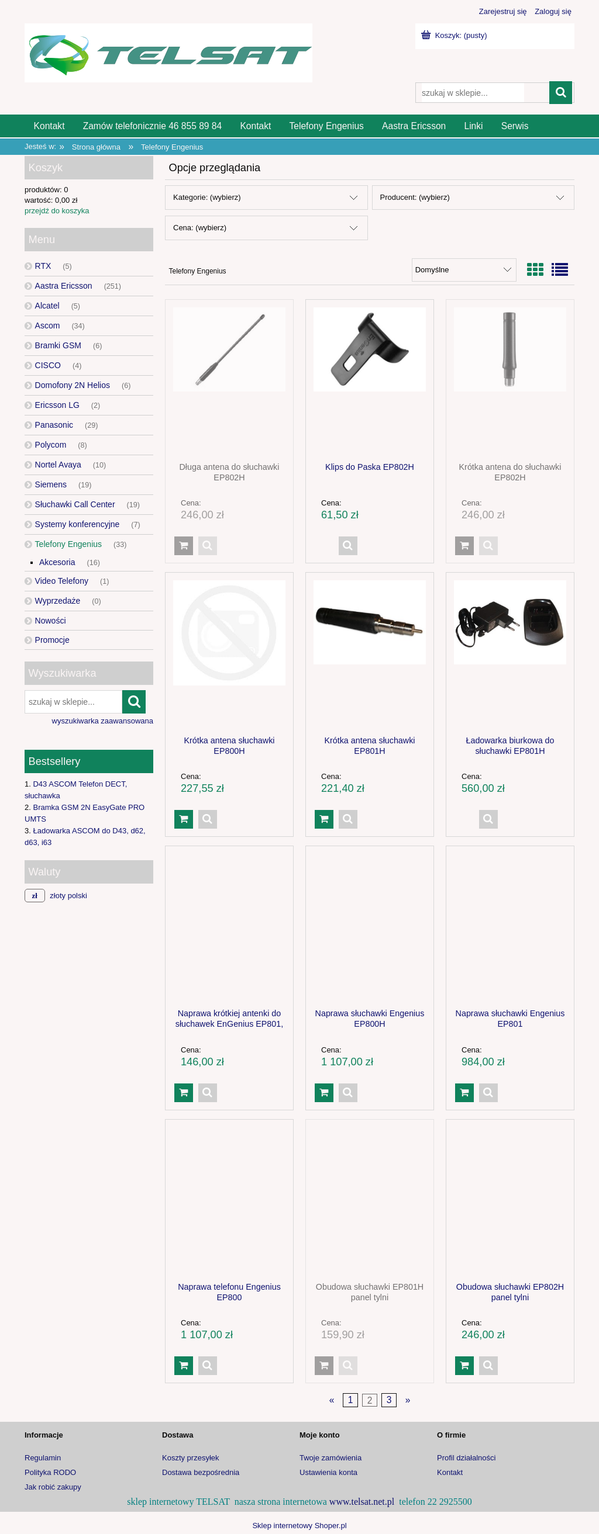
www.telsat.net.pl (361, 1502)
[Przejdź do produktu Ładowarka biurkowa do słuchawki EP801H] (510, 653)
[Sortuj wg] (464, 270)
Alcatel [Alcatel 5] (47, 305)
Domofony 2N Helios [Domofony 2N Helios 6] (72, 385)
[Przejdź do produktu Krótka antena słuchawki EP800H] (229, 653)
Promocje (52, 640)
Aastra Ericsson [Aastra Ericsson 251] (63, 285)
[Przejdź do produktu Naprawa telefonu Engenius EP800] (229, 1200)
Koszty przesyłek (190, 1457)
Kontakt (450, 1472)
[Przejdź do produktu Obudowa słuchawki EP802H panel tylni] (510, 1200)
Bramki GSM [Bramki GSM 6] (58, 345)
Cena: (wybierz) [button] (199, 227)
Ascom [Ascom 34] (47, 325)
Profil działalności (466, 1457)
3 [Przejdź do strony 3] (389, 1400)
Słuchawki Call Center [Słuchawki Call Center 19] (75, 504)
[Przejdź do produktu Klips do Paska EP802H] (370, 380)
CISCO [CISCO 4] (48, 365)
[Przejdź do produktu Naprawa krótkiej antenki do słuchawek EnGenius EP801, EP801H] (229, 927)
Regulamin (43, 1457)
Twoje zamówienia (331, 1457)
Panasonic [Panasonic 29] (54, 425)
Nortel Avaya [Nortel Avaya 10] (58, 464)
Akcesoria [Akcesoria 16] (57, 562)
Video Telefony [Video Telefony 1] (61, 581)
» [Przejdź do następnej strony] (408, 1400)
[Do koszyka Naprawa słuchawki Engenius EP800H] (324, 1092)
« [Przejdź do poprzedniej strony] (332, 1400)
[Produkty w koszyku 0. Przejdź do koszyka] (455, 35)
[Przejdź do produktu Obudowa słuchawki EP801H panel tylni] (370, 1200)
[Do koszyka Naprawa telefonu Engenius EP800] (183, 1365)
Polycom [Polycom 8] (51, 444)
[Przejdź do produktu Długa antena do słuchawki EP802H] (229, 380)
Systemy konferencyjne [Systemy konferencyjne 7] (77, 524)
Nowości (50, 620)
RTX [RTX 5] (43, 266)
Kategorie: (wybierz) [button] (207, 197)
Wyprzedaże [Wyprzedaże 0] (58, 600)
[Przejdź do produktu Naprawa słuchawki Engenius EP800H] (370, 927)
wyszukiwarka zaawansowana (102, 720)
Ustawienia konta (328, 1472)
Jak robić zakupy (53, 1487)
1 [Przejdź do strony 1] (350, 1400)
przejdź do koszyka (57, 210)
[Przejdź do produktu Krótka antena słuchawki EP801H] (370, 653)
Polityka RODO (50, 1472)
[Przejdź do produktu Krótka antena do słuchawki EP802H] (510, 380)
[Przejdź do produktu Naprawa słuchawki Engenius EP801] (510, 927)
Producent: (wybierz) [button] (415, 197)
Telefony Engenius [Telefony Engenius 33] (68, 544)
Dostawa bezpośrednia (200, 1472)
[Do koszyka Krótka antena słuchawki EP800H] (183, 819)
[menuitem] (49, 126)
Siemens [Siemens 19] (51, 484)
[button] (207, 545)
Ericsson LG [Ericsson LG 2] (57, 405)
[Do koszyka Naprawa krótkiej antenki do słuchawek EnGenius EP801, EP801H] (183, 1092)
